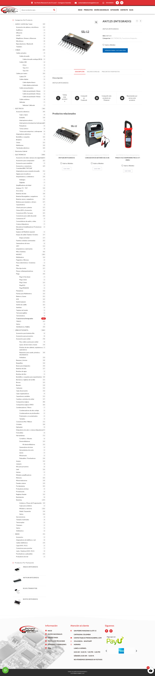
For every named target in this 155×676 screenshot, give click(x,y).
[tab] (79, 71)
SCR (17, 299)
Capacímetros (20, 205)
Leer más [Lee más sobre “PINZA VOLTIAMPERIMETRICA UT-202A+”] (128, 171)
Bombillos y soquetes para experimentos (29, 377)
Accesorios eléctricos (22, 111)
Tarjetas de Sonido (22, 310)
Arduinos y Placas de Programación (30, 503)
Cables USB (23, 62)
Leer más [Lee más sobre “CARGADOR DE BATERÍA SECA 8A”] (97, 168)
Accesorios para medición (24, 163)
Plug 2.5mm (23, 280)
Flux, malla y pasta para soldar (28, 342)
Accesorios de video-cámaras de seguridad (29, 158)
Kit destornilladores (29, 444)
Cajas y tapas (23, 115)
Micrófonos (19, 41)
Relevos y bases (21, 296)
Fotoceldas (19, 433)
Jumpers (19, 464)
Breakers (19, 140)
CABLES (17, 50)
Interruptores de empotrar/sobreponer (31, 123)
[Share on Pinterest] (103, 98)
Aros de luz (19, 191)
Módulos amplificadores (23, 475)
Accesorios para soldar (23, 339)
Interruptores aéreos (26, 120)
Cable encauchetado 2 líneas (31, 91)
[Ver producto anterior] (136, 20)
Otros (24, 65)
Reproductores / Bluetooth (24, 44)
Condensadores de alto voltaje (29, 410)
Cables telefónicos (22, 543)
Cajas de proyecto (22, 391)
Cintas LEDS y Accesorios (24, 210)
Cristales (19, 424)
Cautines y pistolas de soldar (25, 399)
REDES (17, 534)
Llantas (18, 472)
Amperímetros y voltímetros (25, 176)
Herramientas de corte (26, 450)
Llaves (21, 453)
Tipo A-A (25, 68)
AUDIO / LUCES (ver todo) (23, 24)
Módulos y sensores (25, 508)
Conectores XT (21, 218)
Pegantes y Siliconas (22, 260)
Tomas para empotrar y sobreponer (30, 131)
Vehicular (22, 102)
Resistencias (20, 497)
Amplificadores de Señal (23, 185)
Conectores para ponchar (24, 548)
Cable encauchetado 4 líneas (31, 96)
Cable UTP (22, 76)
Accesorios (19, 537)
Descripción (79, 71)
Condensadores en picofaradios (29, 413)
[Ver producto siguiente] (140, 20)
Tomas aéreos (23, 128)
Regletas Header (21, 494)
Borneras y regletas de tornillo (25, 380)
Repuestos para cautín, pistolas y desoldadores (29, 354)
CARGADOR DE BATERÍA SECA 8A (97, 158)
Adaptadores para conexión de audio (28, 171)
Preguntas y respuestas (111, 71)
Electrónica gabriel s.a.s (77, 673)
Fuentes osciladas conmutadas (25, 240)
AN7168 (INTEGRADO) (66, 158)
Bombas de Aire (21, 374)
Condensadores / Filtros (23, 407)
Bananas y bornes (21, 360)
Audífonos (19, 30)
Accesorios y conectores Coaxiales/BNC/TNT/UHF (24, 167)
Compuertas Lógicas (22, 402)
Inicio (80, 10)
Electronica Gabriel (21, 151)
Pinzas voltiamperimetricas (133, 155)
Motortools (23, 455)
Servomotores (20, 517)
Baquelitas (19, 363)
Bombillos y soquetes (23, 137)
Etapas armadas (24, 238)
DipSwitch (19, 427)
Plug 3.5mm (23, 282)
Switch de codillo (21, 305)
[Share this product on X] (62, 98)
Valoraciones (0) (93, 71)
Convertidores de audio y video (26, 221)
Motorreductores (21, 480)
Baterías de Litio (21, 193)
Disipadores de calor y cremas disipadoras (29, 430)
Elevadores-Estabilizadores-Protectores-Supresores (29, 228)
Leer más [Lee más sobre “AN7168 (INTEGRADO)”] (67, 168)
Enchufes (22, 117)
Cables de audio (24, 56)
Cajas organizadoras (22, 393)
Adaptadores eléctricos (23, 134)
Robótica (19, 500)
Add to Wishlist (109, 45)
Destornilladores (24, 441)
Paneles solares (21, 483)
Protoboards (20, 491)
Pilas (17, 265)
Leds (17, 469)
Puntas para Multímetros (24, 293)
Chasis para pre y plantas (24, 207)
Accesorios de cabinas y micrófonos (27, 27)
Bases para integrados (23, 366)
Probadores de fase (22, 489)
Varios (18, 324)
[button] (106, 650)
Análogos (22, 180)
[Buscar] (54, 10)
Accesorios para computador (25, 160)
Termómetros (20, 316)
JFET (17, 246)
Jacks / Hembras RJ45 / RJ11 (25, 551)
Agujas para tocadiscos (23, 174)
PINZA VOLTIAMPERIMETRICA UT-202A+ (127, 159)
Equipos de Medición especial (25, 232)
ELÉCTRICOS (19, 108)
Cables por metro (21, 73)
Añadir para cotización (115, 50)
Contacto (124, 10)
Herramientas (20, 435)
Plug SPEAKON (24, 288)
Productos (88, 10)
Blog (131, 10)
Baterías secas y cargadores (92, 155)
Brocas (18, 382)
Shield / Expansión (25, 511)
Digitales (22, 182)
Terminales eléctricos (22, 148)
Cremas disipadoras (22, 224)
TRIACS (18, 321)
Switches (19, 307)
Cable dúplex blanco (29, 82)
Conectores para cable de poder (26, 216)
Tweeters (19, 47)
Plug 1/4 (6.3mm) (24, 277)
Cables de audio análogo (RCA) (32, 59)
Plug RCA (22, 285)
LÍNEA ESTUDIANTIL (21, 330)
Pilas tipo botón (21, 268)
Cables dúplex (23, 79)
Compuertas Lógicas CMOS (24, 405)
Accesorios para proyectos (24, 336)
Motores (19, 478)
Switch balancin (21, 302)
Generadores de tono (23, 243)
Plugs (17, 274)
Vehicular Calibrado (29, 105)
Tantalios (22, 419)
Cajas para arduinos (25, 506)
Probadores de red (22, 556)
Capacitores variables (23, 396)
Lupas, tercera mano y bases (28, 345)
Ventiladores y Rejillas (23, 327)
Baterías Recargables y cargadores (27, 196)
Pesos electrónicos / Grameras (25, 263)
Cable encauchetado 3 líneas (31, 94)
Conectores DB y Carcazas (24, 213)
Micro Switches (21, 252)
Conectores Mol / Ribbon (24, 422)
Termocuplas (20, 522)
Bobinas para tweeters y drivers (26, 202)
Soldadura (22, 357)
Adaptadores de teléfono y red (26, 540)
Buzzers (18, 385)
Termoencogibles (21, 313)
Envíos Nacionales (101, 10)
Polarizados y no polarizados (28, 416)
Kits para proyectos (22, 466)
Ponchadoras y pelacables (24, 554)
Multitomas (19, 145)
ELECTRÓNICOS (116, 38)
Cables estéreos (24, 99)
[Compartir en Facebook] (81, 98)
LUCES (18, 35)
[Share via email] (129, 98)
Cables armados (21, 53)
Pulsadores (22, 126)
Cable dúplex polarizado (30, 85)
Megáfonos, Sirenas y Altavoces (26, 38)
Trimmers (19, 525)
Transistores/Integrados (129, 38)
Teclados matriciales (22, 519)
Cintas (18, 142)
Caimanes (19, 388)
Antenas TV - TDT (22, 188)
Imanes (18, 461)
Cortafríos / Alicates (25, 438)
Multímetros (20, 257)
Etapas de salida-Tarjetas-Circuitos (27, 235)
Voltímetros (20, 531)
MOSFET (19, 254)
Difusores (19, 33)
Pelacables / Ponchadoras (27, 458)
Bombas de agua (21, 371)
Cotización (114, 10)
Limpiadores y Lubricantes (24, 249)
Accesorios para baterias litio (25, 333)
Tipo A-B (25, 71)
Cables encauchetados (26, 88)
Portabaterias (20, 486)
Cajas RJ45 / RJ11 (22, 545)
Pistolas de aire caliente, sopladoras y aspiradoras (31, 349)
